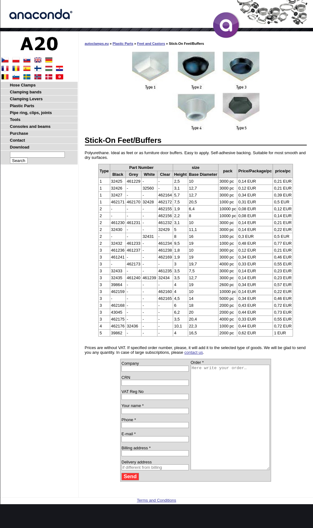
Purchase (19, 133)
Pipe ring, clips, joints (31, 112)
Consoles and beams (30, 126)
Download (19, 147)
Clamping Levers (26, 99)
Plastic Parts (123, 43)
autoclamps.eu (97, 43)
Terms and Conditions (156, 521)
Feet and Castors (151, 43)
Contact (17, 140)
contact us (193, 352)
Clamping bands (26, 92)
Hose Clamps (23, 85)
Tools (15, 119)
